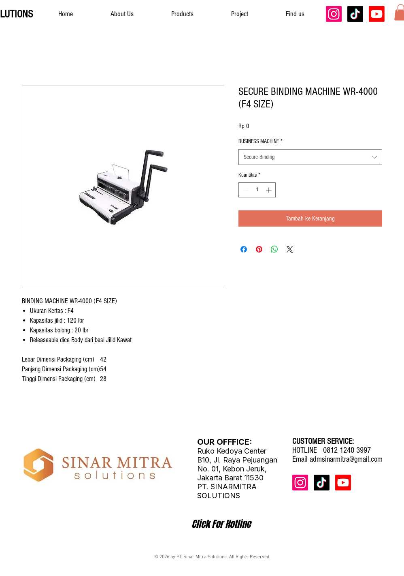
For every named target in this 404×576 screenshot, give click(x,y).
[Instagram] (334, 14)
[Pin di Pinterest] (259, 249)
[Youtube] (377, 14)
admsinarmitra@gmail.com (346, 459)
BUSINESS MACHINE (260, 141)
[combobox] (310, 157)
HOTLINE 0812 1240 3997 (331, 450)
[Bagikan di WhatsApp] (274, 249)
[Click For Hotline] (221, 524)
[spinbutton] (257, 190)
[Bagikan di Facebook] (244, 249)
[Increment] (269, 190)
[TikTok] (355, 14)
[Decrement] (245, 190)
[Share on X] (290, 249)
